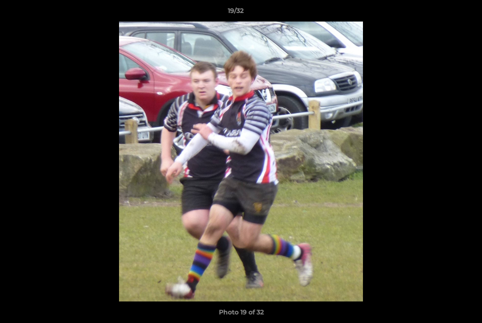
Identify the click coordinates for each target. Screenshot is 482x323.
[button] (444, 13)
